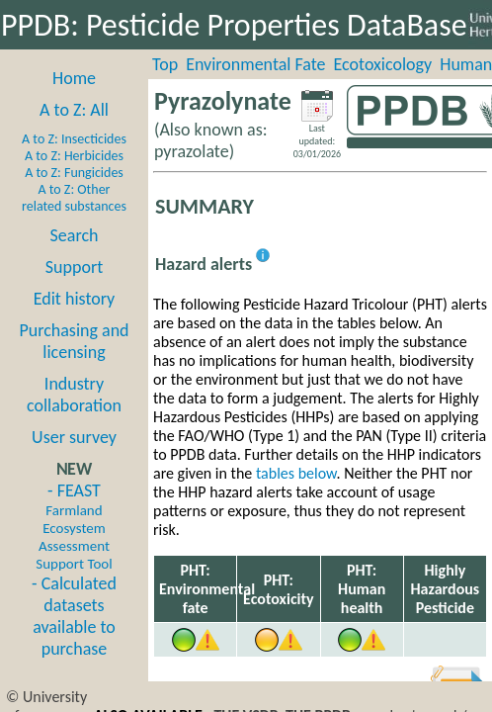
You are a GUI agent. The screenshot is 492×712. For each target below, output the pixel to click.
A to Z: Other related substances (74, 198)
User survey (74, 437)
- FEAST (74, 526)
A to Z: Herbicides (74, 155)
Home (74, 78)
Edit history (75, 299)
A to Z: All (74, 110)
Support (74, 267)
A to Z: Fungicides (74, 172)
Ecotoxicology (383, 64)
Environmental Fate (255, 64)
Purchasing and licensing (73, 341)
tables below (296, 473)
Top (165, 64)
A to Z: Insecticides (74, 139)
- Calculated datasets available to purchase (74, 616)
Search (74, 235)
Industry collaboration (74, 394)
